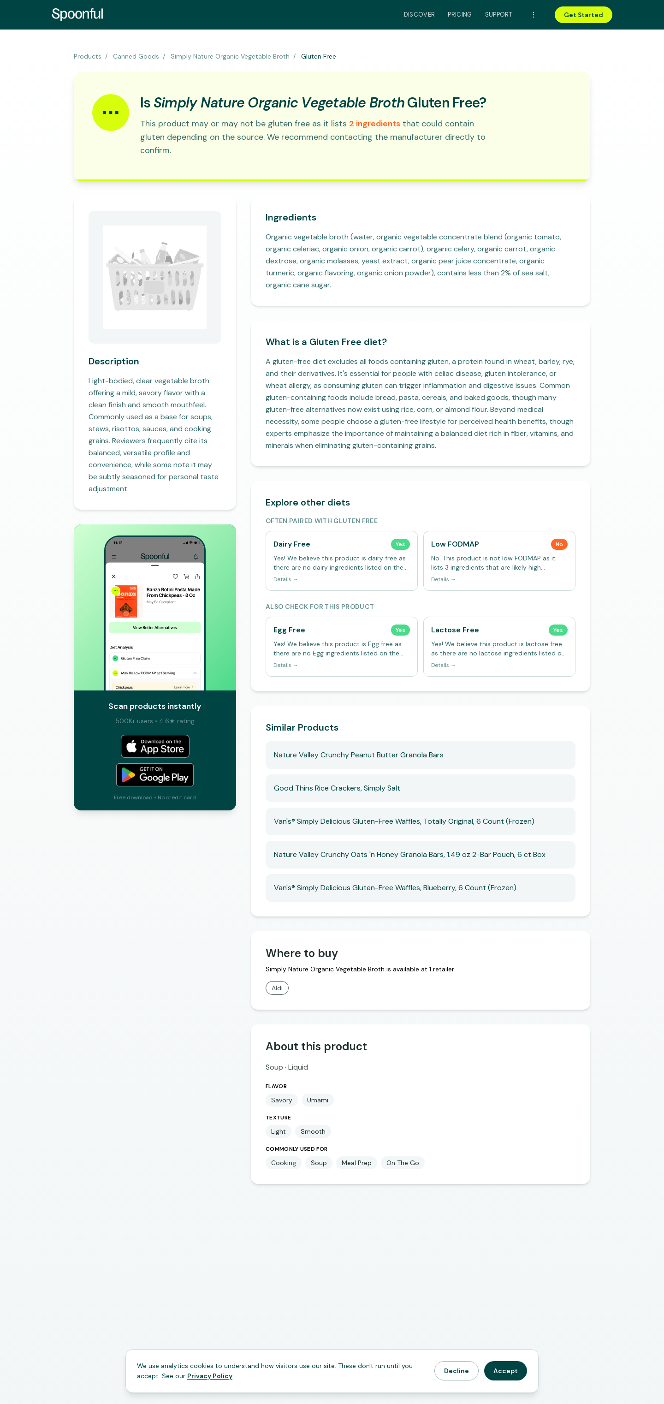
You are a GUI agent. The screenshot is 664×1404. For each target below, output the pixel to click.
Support (498, 14)
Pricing (460, 14)
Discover (419, 14)
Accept (505, 1371)
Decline (456, 1371)
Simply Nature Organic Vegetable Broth (230, 56)
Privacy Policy (209, 1376)
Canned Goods (136, 56)
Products (87, 56)
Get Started (583, 15)
